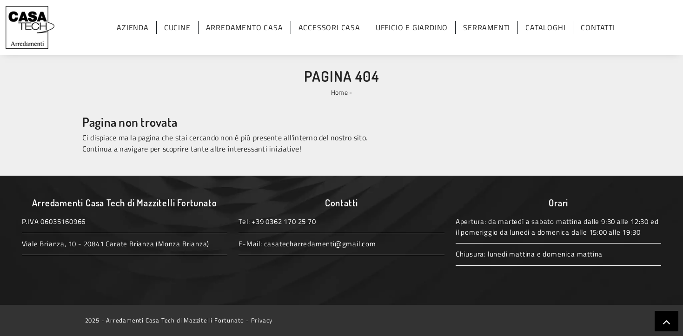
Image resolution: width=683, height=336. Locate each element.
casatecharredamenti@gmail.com (320, 243)
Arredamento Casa (244, 27)
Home (339, 92)
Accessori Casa (329, 27)
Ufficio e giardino (412, 27)
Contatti (598, 27)
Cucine (177, 27)
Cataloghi (545, 27)
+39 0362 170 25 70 (284, 221)
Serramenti (486, 27)
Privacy (262, 320)
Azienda (133, 27)
